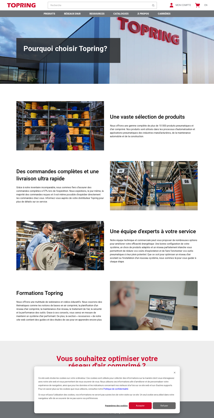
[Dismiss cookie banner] (175, 372)
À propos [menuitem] (143, 13)
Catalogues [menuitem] (121, 13)
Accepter (140, 406)
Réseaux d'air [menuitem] (72, 13)
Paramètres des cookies (116, 406)
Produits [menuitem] (49, 13)
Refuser (164, 406)
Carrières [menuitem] (164, 13)
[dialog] (107, 389)
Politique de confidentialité (115, 389)
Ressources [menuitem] (96, 13)
